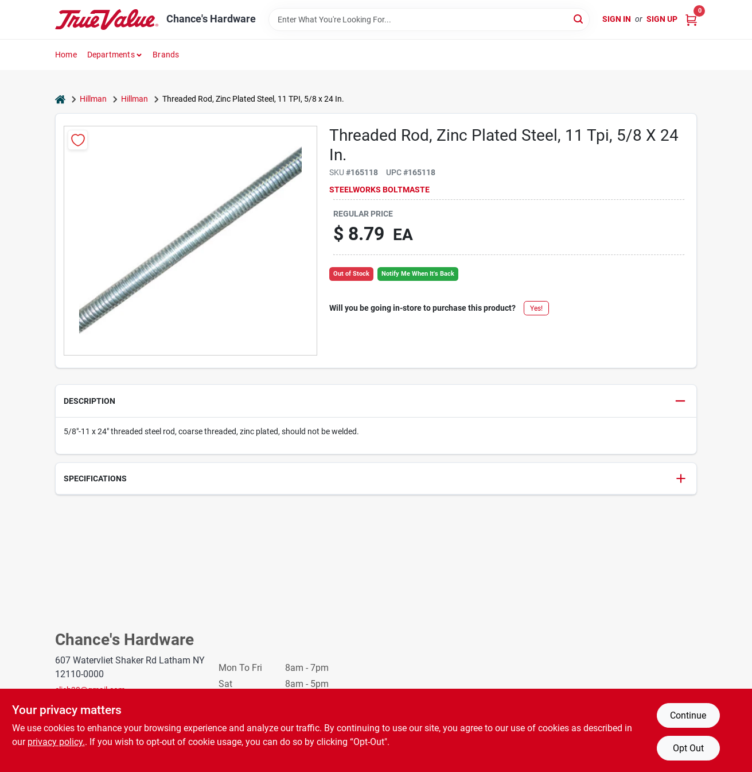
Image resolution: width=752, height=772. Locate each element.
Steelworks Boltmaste (379, 189)
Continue (688, 715)
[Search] (579, 18)
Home (66, 54)
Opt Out (688, 748)
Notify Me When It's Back (417, 273)
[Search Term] (429, 19)
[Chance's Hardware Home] (106, 19)
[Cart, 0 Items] (691, 19)
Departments (111, 54)
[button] (376, 401)
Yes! (536, 308)
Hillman (93, 98)
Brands (166, 54)
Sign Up (661, 19)
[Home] (60, 99)
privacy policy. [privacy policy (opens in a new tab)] (56, 741)
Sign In (616, 19)
